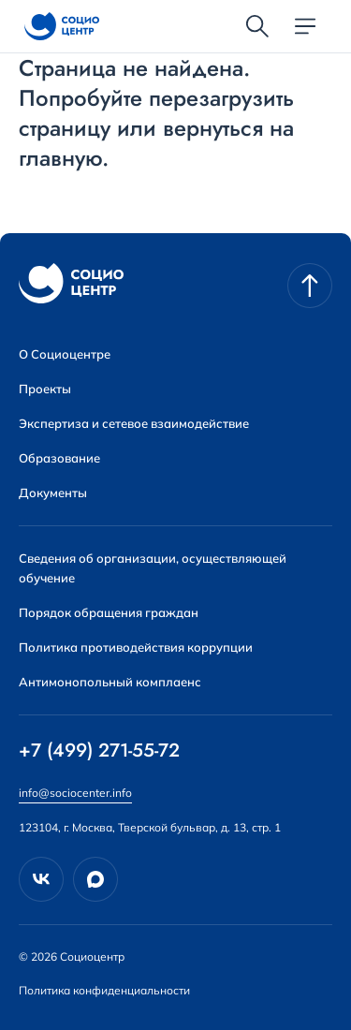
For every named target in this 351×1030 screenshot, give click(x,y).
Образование (59, 457)
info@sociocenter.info (75, 793)
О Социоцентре (64, 353)
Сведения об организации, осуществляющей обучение (152, 568)
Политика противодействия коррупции (136, 647)
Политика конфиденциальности (104, 990)
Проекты (45, 388)
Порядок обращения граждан (108, 612)
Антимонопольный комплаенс (110, 681)
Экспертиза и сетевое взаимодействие (134, 423)
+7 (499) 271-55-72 (99, 751)
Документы (53, 492)
